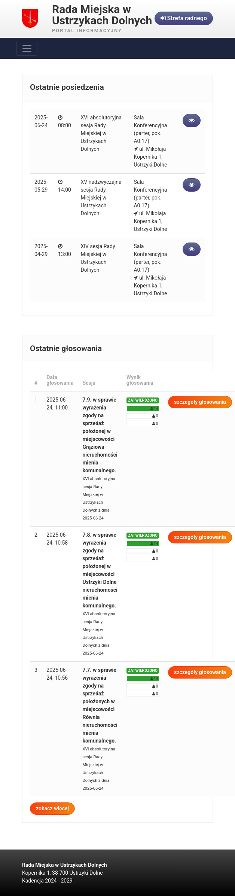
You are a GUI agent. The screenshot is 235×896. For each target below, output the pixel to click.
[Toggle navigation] (26, 48)
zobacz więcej (52, 808)
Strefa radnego (184, 18)
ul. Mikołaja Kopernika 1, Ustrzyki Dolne (150, 157)
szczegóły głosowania (200, 402)
